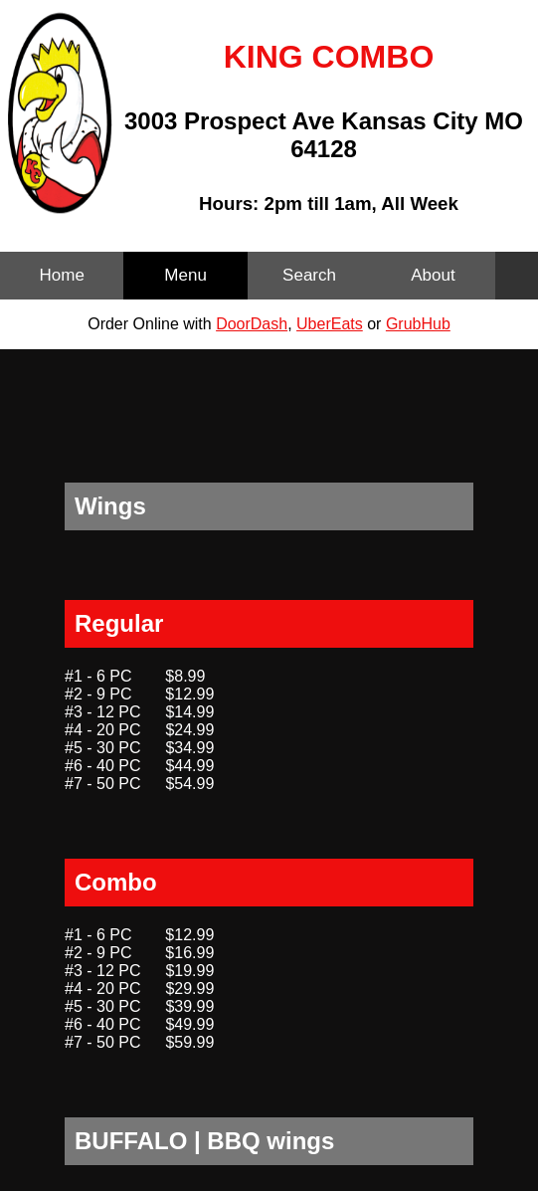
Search (309, 275)
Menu (185, 275)
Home (62, 275)
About (432, 275)
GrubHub (418, 323)
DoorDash (251, 323)
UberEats (329, 323)
